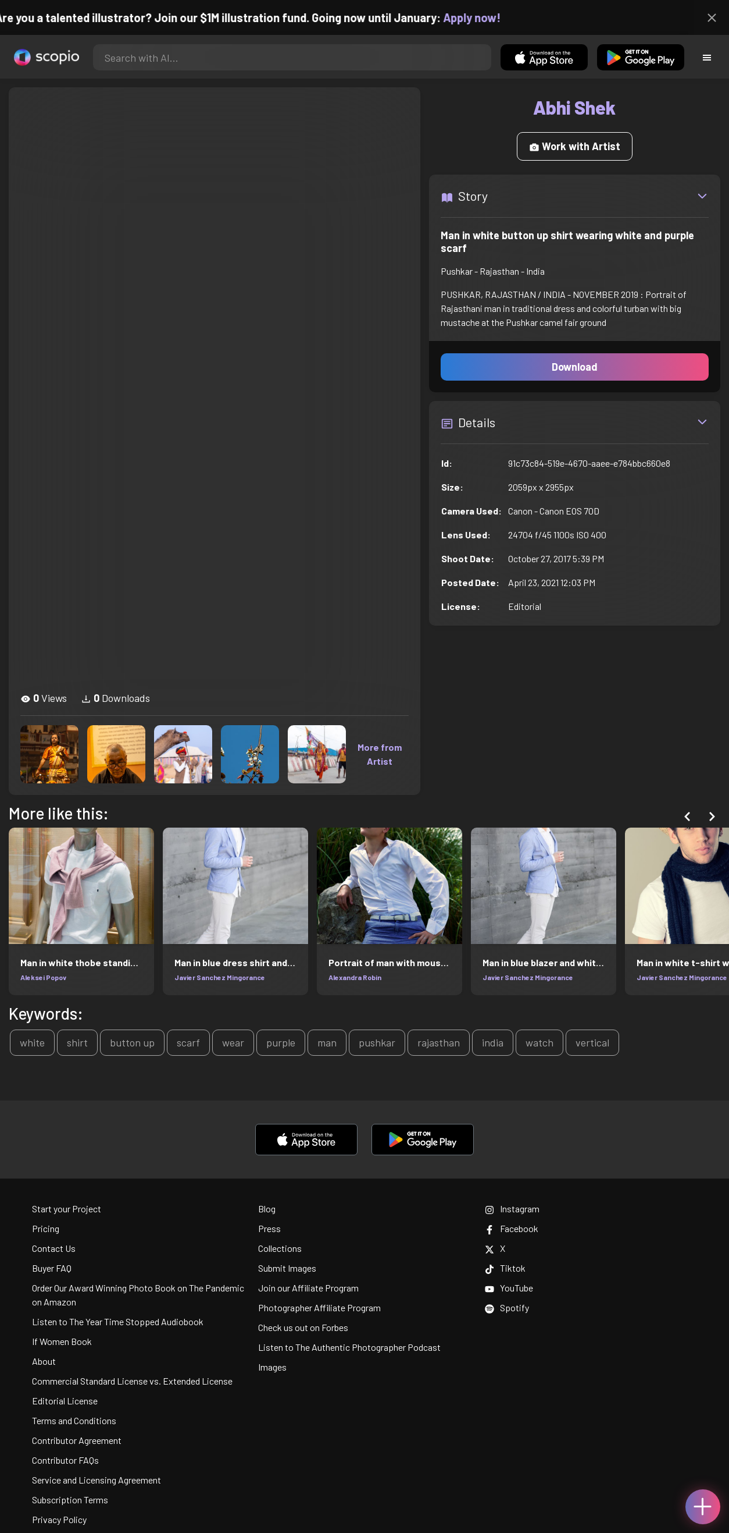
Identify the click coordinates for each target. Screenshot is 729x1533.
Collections (280, 1248)
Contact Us (54, 1248)
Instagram (512, 1208)
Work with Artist (574, 146)
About (44, 1361)
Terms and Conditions (74, 1420)
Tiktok (505, 1267)
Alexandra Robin (354, 977)
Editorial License (65, 1400)
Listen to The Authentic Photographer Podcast (349, 1347)
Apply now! (478, 17)
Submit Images (287, 1267)
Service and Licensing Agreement (96, 1479)
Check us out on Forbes (303, 1327)
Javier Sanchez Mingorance (219, 977)
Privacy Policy (59, 1519)
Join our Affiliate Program (308, 1287)
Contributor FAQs (65, 1459)
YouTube (509, 1287)
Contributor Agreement (77, 1440)
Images (272, 1366)
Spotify (507, 1307)
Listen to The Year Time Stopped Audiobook (117, 1321)
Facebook (511, 1228)
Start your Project (66, 1208)
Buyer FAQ (52, 1267)
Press (269, 1228)
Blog (267, 1208)
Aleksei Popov (43, 977)
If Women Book (62, 1341)
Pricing (45, 1228)
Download (575, 366)
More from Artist (380, 753)
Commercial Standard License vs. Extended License (132, 1380)
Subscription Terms (70, 1499)
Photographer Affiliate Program (319, 1307)
